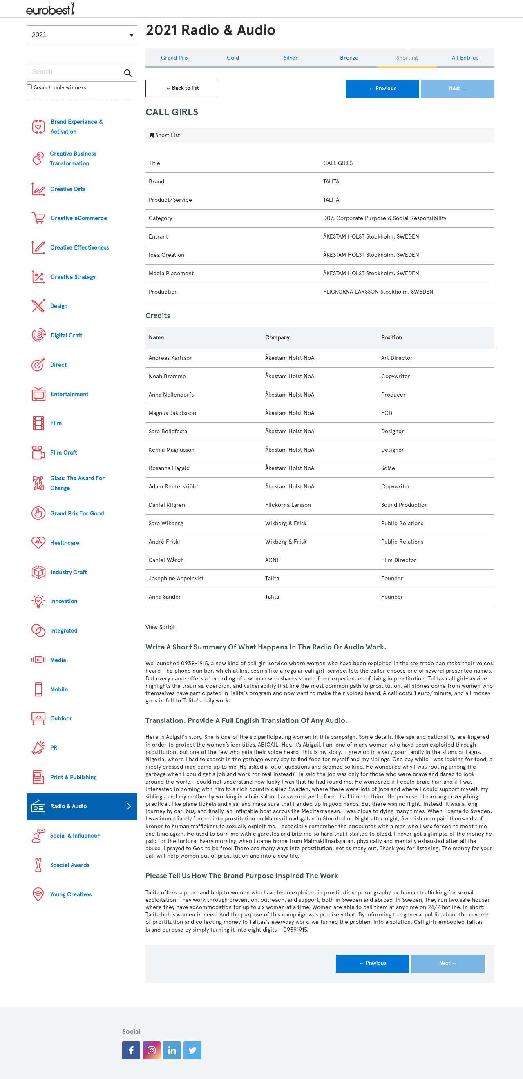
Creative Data (67, 189)
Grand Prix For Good (77, 513)
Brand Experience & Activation (77, 126)
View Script (160, 627)
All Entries (465, 57)
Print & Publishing (73, 777)
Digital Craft (66, 335)
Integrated (63, 630)
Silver (291, 57)
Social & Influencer (75, 835)
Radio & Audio (68, 806)
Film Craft (63, 452)
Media (58, 660)
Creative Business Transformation (73, 158)
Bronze (349, 57)
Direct (58, 364)
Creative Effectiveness (79, 247)
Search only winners (56, 87)
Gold (233, 57)
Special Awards (69, 865)
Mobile (59, 689)
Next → (458, 88)
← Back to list (182, 88)
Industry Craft (69, 572)
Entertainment (69, 394)
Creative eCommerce (79, 218)
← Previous (382, 88)
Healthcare (64, 543)
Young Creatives (71, 894)
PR (53, 748)
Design (58, 306)
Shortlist (407, 57)
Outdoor (61, 718)
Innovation (63, 601)
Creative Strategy (73, 277)
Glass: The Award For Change (77, 483)
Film (56, 423)
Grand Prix (174, 57)
